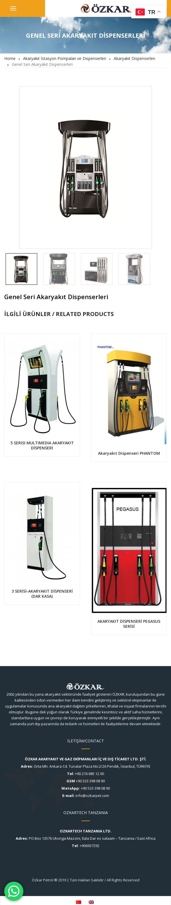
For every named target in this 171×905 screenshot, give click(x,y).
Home (9, 58)
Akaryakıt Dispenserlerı (134, 58)
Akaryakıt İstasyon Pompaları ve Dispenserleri (64, 58)
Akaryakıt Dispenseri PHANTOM (129, 453)
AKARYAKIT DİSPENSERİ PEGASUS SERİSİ (128, 624)
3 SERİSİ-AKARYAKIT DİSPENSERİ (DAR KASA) (42, 593)
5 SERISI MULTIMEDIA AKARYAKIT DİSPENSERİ (42, 445)
